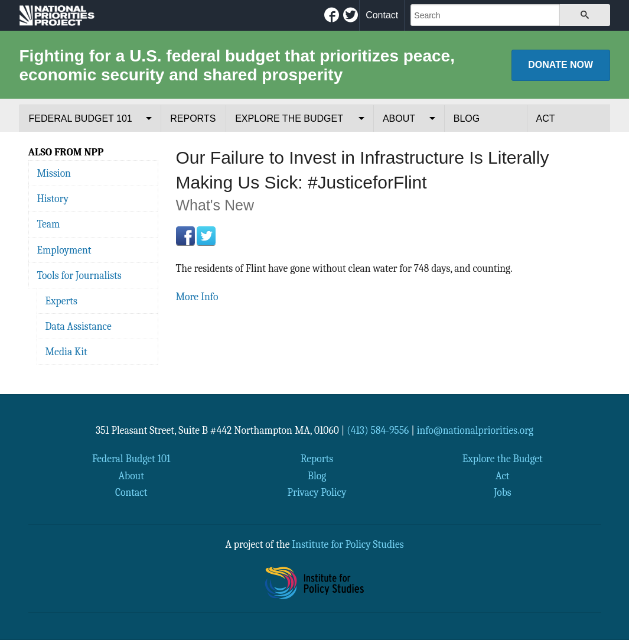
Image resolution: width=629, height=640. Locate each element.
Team (48, 224)
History (53, 198)
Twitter (206, 235)
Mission (54, 173)
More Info (197, 297)
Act (545, 118)
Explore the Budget (289, 118)
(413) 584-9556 (378, 430)
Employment (64, 250)
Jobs (502, 492)
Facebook (185, 235)
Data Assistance (78, 326)
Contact (382, 15)
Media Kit (66, 352)
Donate (560, 65)
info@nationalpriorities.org (475, 430)
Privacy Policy (317, 492)
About (399, 118)
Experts (61, 301)
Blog (467, 118)
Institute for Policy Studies (347, 544)
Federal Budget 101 (80, 118)
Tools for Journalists (79, 275)
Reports (193, 118)
